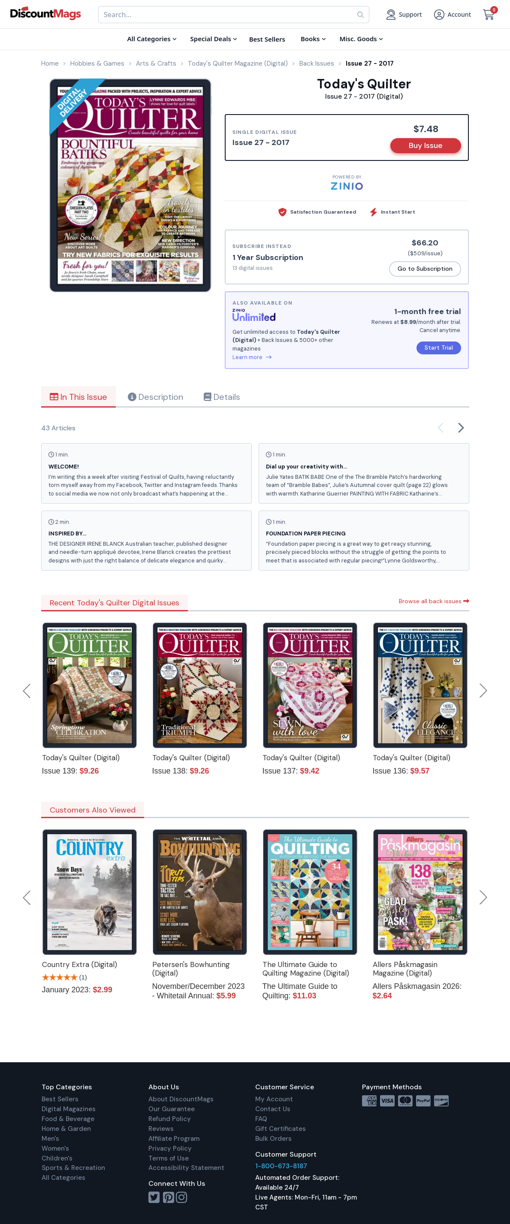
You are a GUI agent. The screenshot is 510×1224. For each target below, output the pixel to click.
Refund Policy (169, 1119)
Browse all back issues (434, 601)
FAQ (261, 1119)
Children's (57, 1158)
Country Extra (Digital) (79, 964)
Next (483, 690)
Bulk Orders (273, 1138)
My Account (274, 1099)
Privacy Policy (170, 1148)
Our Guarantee (171, 1109)
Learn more (252, 357)
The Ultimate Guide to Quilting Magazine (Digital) (306, 969)
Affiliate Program (173, 1138)
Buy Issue (426, 145)
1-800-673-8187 (281, 1166)
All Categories (63, 1177)
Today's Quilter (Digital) (81, 757)
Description (155, 396)
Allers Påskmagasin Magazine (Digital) (405, 969)
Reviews (161, 1128)
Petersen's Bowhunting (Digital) (191, 969)
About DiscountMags (181, 1099)
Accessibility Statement (186, 1168)
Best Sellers (60, 1099)
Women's (55, 1148)
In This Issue (78, 396)
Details (222, 396)
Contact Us (272, 1109)
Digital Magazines (69, 1109)
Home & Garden (66, 1128)
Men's (50, 1138)
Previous (27, 690)
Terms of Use (168, 1158)
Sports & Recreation (73, 1168)
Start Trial (439, 347)
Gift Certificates (280, 1128)
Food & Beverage (68, 1119)
